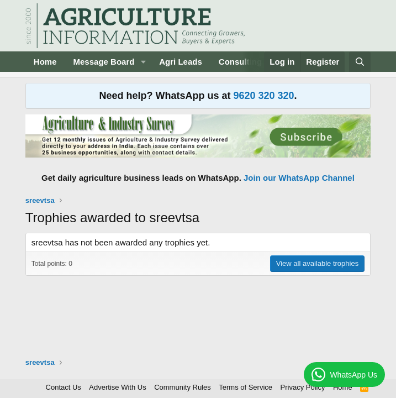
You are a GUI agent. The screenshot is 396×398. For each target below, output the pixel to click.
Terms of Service (245, 387)
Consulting (240, 61)
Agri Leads (180, 61)
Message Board (104, 61)
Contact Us (63, 387)
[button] (143, 61)
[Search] (360, 61)
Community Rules (182, 387)
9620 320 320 (263, 95)
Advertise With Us (117, 387)
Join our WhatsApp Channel (299, 177)
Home (45, 61)
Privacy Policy (303, 387)
